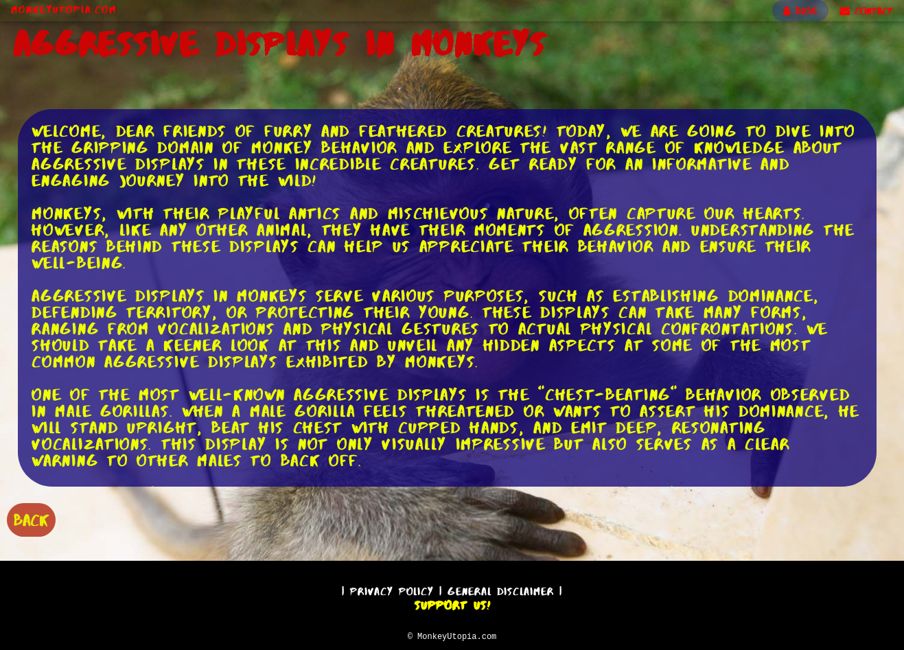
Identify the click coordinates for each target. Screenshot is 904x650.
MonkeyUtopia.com (64, 9)
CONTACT (866, 11)
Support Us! (452, 603)
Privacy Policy (392, 589)
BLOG (800, 11)
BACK (31, 519)
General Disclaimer (501, 589)
